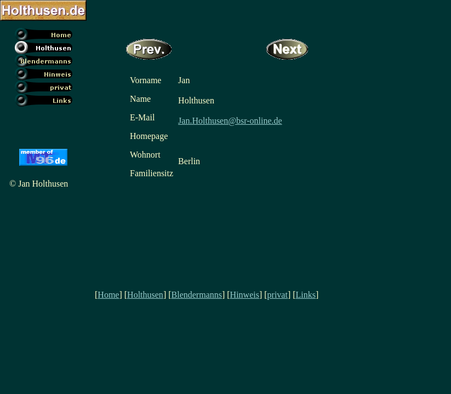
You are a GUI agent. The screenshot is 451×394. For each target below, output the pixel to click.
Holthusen (145, 294)
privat (277, 294)
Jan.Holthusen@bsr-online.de (230, 120)
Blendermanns (197, 294)
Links (306, 294)
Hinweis (244, 294)
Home (108, 294)
